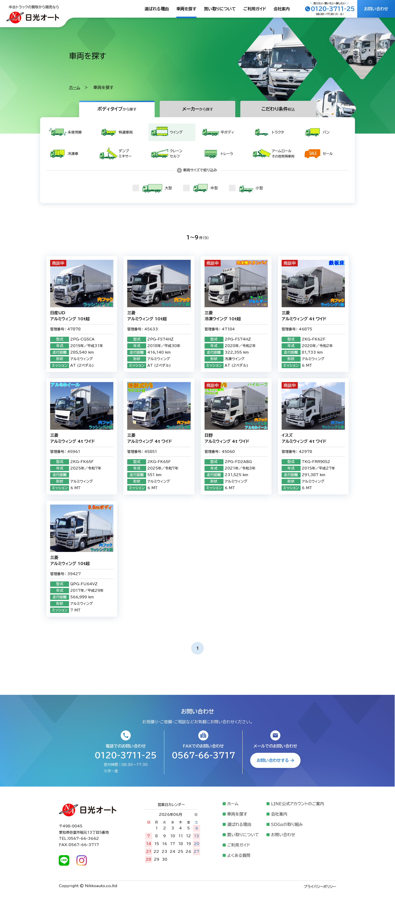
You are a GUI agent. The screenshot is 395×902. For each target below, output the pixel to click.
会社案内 (282, 9)
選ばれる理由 (157, 9)
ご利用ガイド (254, 9)
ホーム (74, 87)
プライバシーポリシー (320, 886)
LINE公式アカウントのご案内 (297, 804)
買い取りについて (220, 9)
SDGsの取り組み (287, 824)
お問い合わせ (283, 835)
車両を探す (186, 9)
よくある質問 (238, 855)
